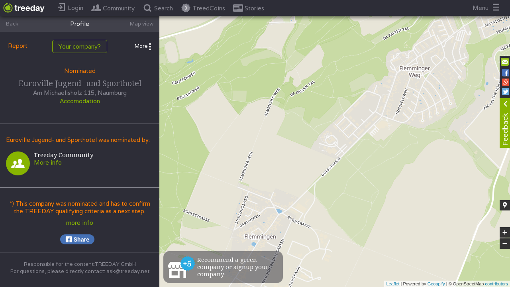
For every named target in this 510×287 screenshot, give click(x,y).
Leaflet (392, 283)
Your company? (80, 46)
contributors (496, 283)
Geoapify (436, 283)
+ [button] (505, 232)
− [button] (505, 243)
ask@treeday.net (127, 271)
